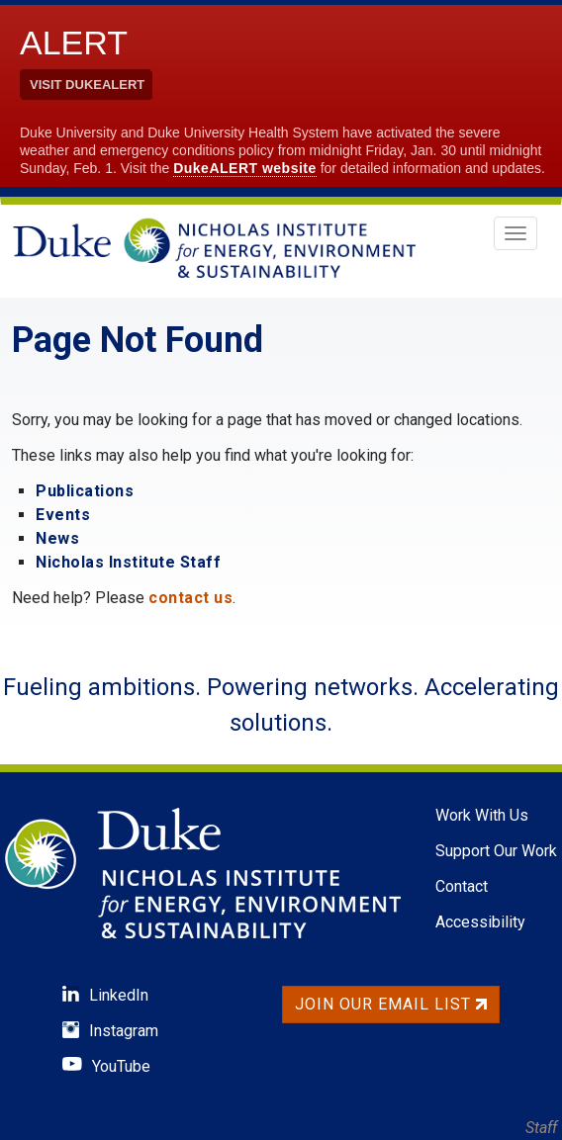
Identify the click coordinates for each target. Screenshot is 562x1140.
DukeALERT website (245, 168)
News (57, 538)
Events (63, 514)
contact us (190, 597)
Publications (85, 491)
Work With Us (481, 815)
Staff (541, 1127)
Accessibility (480, 922)
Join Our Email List (391, 1004)
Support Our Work (496, 850)
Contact (461, 886)
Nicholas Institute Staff (128, 562)
